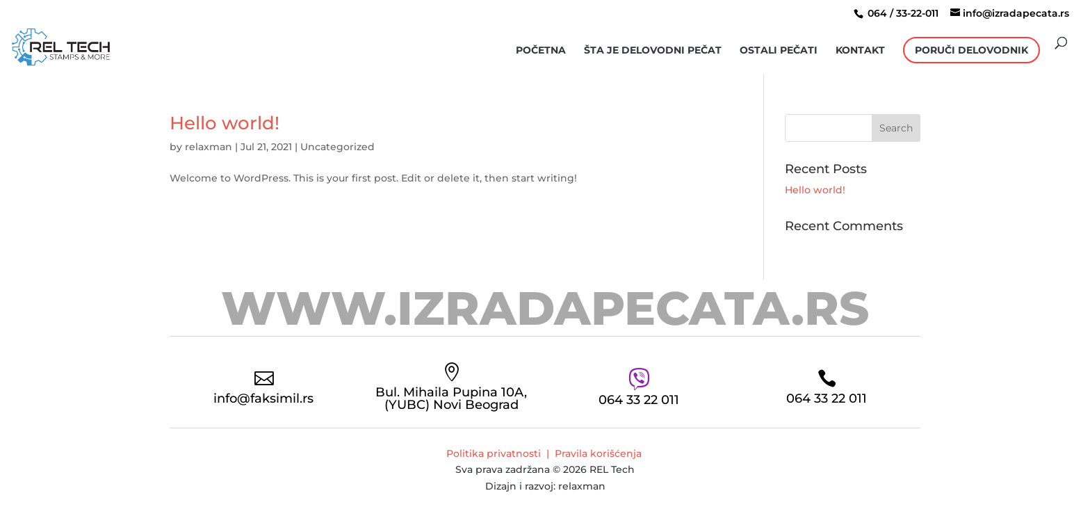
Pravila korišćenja (598, 453)
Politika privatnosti (493, 453)
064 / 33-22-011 (901, 13)
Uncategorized (337, 146)
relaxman (208, 146)
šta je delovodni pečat (653, 50)
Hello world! (224, 123)
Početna (541, 50)
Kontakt (860, 50)
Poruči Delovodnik (971, 50)
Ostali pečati (779, 50)
